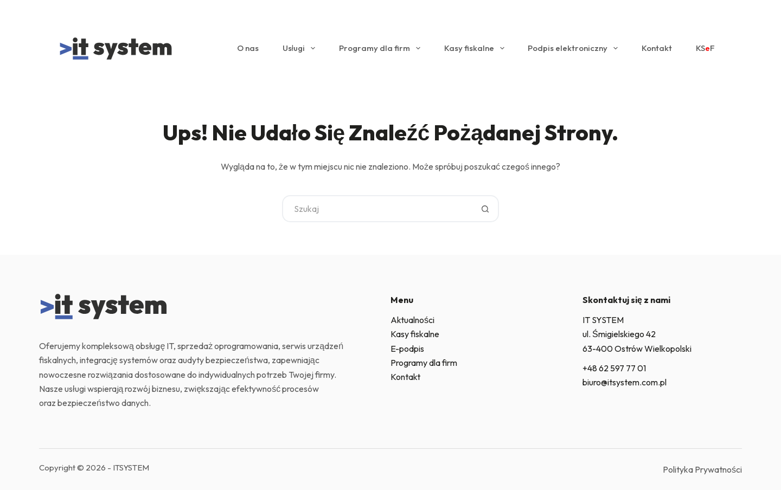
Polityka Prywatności (702, 469)
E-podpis (407, 348)
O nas (248, 48)
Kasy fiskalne (476, 48)
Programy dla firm (382, 48)
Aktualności (412, 319)
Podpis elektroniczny (575, 48)
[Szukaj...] (377, 208)
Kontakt (657, 48)
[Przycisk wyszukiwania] (485, 208)
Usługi (301, 48)
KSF (705, 48)
